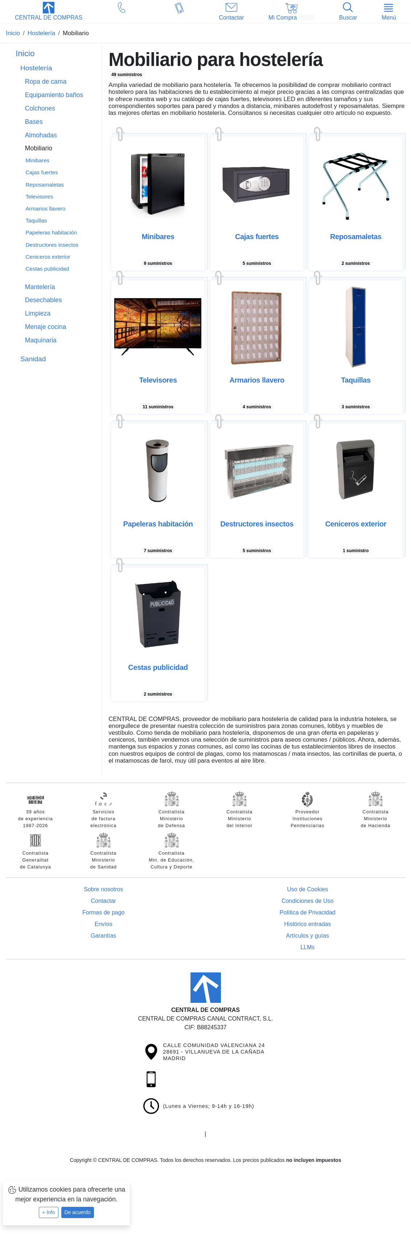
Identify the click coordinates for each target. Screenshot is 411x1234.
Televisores (39, 196)
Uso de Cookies (307, 889)
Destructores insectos (51, 245)
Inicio (25, 53)
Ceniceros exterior (47, 257)
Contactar (103, 901)
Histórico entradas (307, 924)
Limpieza (37, 313)
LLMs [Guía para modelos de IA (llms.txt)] (307, 947)
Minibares (37, 160)
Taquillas (36, 220)
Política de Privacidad (308, 912)
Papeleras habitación (51, 232)
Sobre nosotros (103, 889)
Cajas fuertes (41, 172)
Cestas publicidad (47, 269)
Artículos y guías (307, 936)
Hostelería (36, 68)
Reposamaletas (44, 185)
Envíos (103, 924)
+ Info (48, 1212)
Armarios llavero (45, 208)
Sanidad (33, 359)
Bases (34, 121)
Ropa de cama (45, 81)
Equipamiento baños (54, 95)
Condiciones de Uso (307, 901)
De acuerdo (78, 1212)
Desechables (43, 300)
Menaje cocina (45, 326)
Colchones (40, 108)
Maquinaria (41, 340)
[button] (48, 12)
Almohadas (41, 135)
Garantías (103, 936)
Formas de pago (103, 912)
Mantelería (40, 287)
